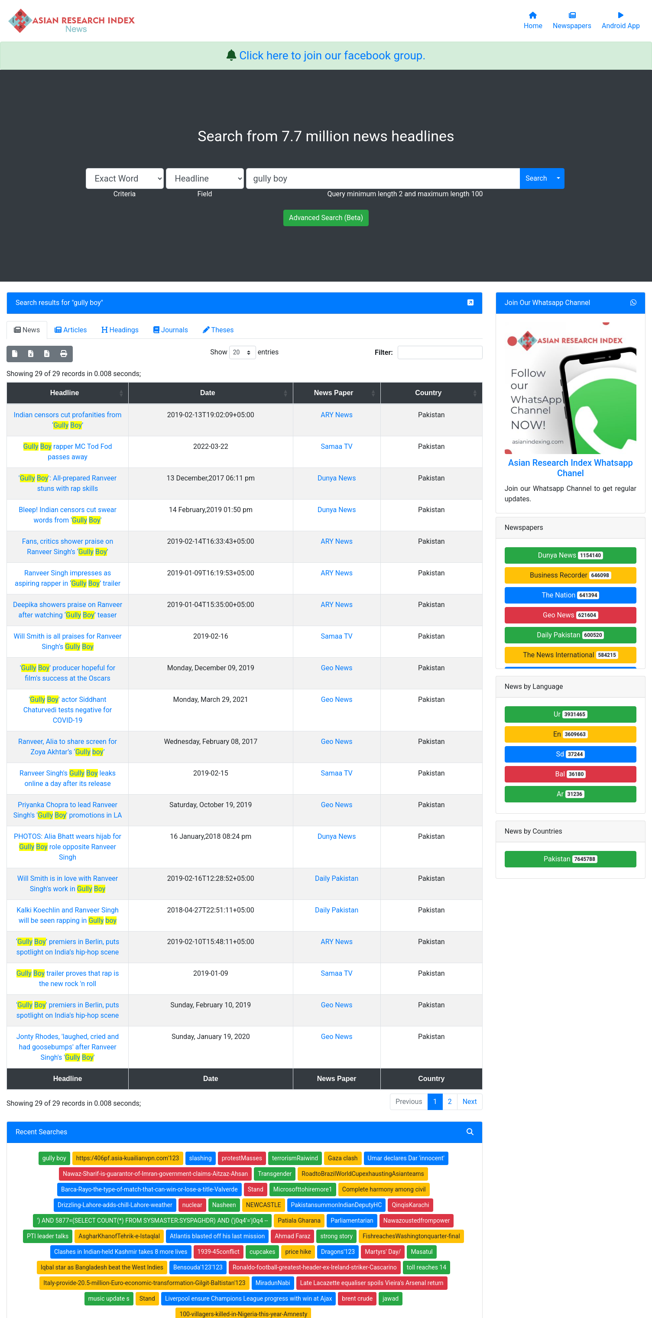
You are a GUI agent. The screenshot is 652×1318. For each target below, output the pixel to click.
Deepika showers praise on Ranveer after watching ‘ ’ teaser (144, 553)
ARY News (411, 425)
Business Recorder (570, 575)
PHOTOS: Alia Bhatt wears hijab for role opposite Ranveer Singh (144, 712)
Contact (355, 1268)
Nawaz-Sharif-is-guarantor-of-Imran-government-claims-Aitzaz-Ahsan (155, 955)
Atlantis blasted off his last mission (217, 1017)
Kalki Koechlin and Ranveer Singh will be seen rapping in (144, 754)
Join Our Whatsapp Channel (547, 303)
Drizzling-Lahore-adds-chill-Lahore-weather (115, 986)
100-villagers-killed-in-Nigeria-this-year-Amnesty (243, 1095)
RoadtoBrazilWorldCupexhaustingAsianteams (363, 955)
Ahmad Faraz (292, 1017)
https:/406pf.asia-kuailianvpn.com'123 (127, 939)
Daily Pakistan (410, 733)
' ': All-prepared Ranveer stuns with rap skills (144, 468)
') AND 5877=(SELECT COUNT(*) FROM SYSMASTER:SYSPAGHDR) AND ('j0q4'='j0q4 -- (152, 1002)
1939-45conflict (219, 1033)
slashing (200, 939)
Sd (570, 754)
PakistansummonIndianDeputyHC (336, 986)
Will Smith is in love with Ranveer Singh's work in (144, 733)
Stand (255, 970)
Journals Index (352, 1165)
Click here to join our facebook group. (332, 55)
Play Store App (229, 1222)
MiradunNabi (273, 1064)
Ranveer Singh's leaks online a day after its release (144, 669)
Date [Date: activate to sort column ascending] (329, 392)
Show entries (244, 352)
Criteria (125, 194)
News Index (348, 1199)
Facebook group (113, 1201)
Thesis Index (350, 1188)
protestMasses (242, 939)
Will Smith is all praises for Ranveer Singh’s (144, 574)
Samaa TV (411, 446)
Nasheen (224, 986)
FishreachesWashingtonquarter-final (411, 1017)
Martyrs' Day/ (383, 1033)
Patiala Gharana (299, 1002)
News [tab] (27, 330)
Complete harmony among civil (384, 970)
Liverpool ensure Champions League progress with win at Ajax (248, 1080)
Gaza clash (342, 939)
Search (536, 178)
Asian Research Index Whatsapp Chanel (570, 468)
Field (204, 194)
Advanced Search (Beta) (326, 218)
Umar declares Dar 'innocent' (406, 939)
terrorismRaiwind (295, 939)
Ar (570, 794)
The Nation (570, 595)
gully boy (87, 303)
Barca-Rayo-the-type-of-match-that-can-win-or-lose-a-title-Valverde (149, 970)
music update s (109, 1080)
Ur (570, 714)
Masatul (421, 1033)
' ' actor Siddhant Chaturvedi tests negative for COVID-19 (144, 616)
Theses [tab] (218, 330)
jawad (391, 1080)
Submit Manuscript (234, 1211)
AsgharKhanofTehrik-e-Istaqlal (119, 1017)
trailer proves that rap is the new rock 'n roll (144, 796)
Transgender (275, 955)
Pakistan (570, 859)
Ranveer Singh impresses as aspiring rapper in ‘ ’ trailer (144, 531)
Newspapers (226, 1177)
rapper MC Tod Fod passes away (144, 446)
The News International (570, 655)
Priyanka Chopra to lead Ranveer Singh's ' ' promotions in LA (144, 690)
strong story (336, 1017)
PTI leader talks (47, 1017)
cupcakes (262, 1033)
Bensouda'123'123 (198, 1048)
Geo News (411, 595)
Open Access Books (236, 1188)
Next (470, 883)
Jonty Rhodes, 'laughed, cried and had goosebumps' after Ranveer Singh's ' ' (144, 839)
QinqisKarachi (410, 986)
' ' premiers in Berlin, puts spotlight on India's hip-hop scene (144, 818)
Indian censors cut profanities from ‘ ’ (144, 425)
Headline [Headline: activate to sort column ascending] (141, 392)
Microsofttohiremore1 (302, 970)
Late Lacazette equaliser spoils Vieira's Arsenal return (372, 1064)
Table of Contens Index (364, 1177)
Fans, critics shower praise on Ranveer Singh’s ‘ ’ (144, 510)
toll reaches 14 (426, 1048)
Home (217, 1165)
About (323, 1268)
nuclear (192, 986)
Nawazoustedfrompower (416, 1002)
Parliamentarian (352, 1002)
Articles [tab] (71, 330)
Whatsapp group (112, 1213)
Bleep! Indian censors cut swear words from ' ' (144, 489)
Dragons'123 (338, 1033)
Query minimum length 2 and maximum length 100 (405, 194)
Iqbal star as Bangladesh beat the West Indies (102, 1048)
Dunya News (411, 468)
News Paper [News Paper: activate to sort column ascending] (407, 398)
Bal (570, 774)
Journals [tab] (170, 330)
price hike (298, 1033)
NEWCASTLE (263, 986)
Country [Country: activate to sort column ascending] (457, 392)
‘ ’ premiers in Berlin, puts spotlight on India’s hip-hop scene (144, 775)
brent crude (357, 1080)
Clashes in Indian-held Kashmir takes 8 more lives (121, 1033)
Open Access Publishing (241, 1199)
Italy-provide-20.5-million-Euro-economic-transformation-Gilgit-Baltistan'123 (144, 1064)
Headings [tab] (120, 330)
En (570, 734)
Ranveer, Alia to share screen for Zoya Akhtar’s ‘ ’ (144, 637)
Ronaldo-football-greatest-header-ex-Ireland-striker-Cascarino (315, 1048)
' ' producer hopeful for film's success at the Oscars (144, 595)
